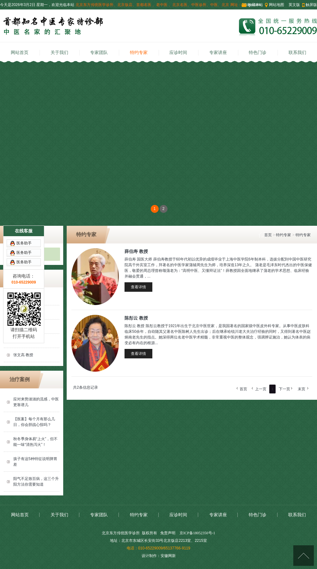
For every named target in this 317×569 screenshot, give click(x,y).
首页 (268, 235)
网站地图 (276, 5)
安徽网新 (168, 556)
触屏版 (311, 5)
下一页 (284, 389)
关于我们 (59, 52)
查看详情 (138, 287)
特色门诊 (257, 52)
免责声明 (167, 533)
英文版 (294, 5)
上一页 (260, 389)
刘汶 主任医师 (25, 312)
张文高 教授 (23, 355)
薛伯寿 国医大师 (27, 326)
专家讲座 (218, 52)
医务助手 (24, 211)
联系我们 (297, 52)
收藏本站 (255, 5)
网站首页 (19, 52)
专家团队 (99, 52)
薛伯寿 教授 (136, 251)
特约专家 (139, 52)
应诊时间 (178, 52)
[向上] (303, 555)
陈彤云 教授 (23, 340)
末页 (301, 389)
